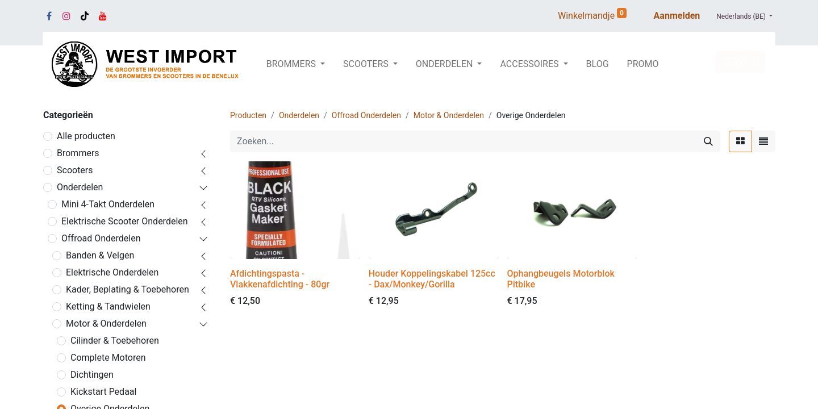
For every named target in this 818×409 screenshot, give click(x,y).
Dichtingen (92, 374)
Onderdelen (80, 187)
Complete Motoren (108, 357)
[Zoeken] (708, 141)
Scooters (75, 170)
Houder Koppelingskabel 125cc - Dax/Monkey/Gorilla (432, 279)
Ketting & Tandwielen (108, 306)
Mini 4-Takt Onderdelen (108, 204)
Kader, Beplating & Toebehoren (127, 289)
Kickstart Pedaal (103, 391)
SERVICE (740, 61)
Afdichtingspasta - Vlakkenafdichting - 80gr (279, 279)
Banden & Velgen (100, 255)
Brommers (78, 153)
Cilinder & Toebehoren (114, 340)
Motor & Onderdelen (106, 323)
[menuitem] (597, 64)
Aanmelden (677, 15)
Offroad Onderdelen (101, 238)
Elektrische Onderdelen (112, 272)
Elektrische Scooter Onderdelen (124, 221)
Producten (248, 115)
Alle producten (86, 136)
